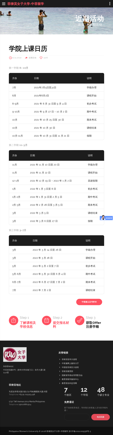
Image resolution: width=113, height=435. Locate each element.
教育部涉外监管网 (69, 398)
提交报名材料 (61, 325)
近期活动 (95, 25)
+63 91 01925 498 (27, 380)
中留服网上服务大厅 (70, 378)
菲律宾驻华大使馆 (69, 374)
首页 (81, 25)
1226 (46, 58)
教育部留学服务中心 (70, 394)
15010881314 (25, 390)
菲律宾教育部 (67, 386)
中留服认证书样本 (89, 302)
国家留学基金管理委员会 (72, 390)
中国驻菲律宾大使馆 (70, 382)
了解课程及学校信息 (28, 325)
